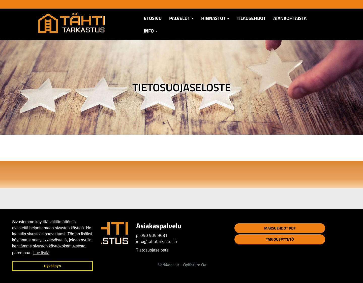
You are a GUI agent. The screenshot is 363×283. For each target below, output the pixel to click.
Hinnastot (215, 18)
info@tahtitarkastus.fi (156, 241)
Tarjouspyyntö (280, 239)
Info (150, 30)
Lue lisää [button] (41, 253)
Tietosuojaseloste (152, 250)
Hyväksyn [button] (52, 266)
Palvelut (181, 18)
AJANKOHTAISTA (290, 18)
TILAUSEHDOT (251, 18)
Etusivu (153, 18)
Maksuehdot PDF (280, 228)
